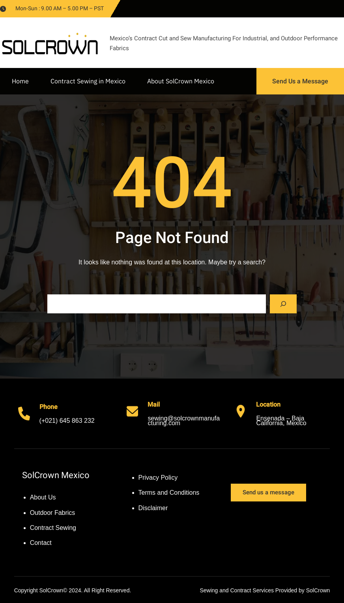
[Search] (283, 303)
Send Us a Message (300, 81)
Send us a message (268, 492)
